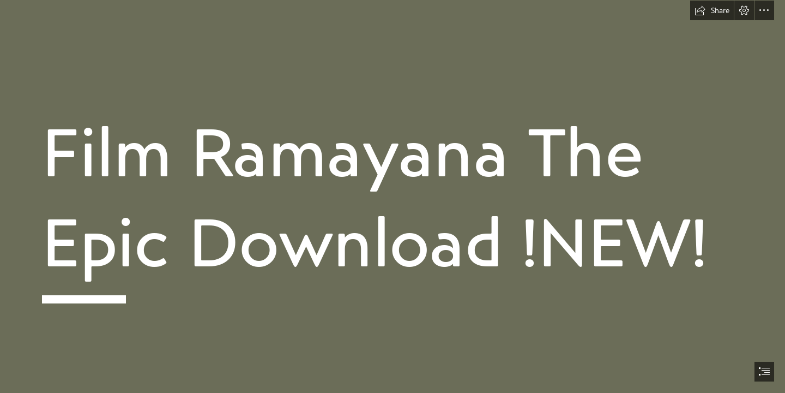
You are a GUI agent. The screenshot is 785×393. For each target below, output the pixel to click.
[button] (712, 10)
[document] (392, 196)
